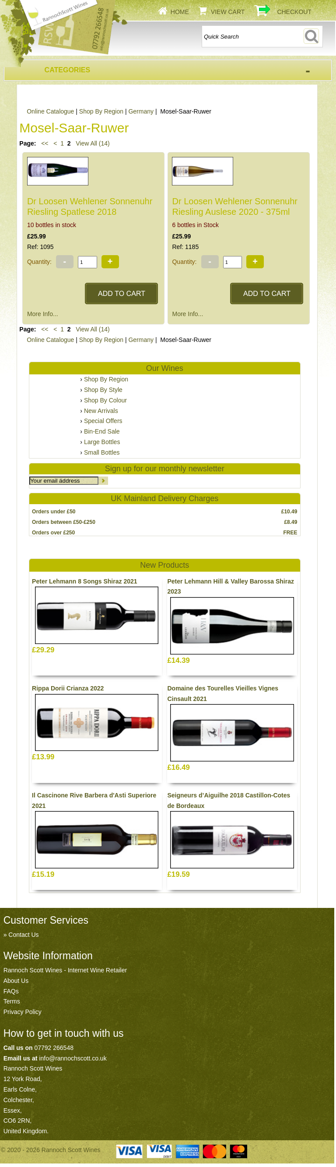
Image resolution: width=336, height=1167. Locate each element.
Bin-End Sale (102, 431)
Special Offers (103, 420)
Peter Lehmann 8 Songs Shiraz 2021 (84, 581)
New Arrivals (101, 410)
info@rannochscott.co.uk (72, 1058)
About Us (16, 980)
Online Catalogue (50, 111)
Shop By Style (103, 389)
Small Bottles (102, 452)
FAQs (11, 991)
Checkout (294, 11)
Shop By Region (101, 111)
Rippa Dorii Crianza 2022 (68, 688)
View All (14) (91, 143)
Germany (141, 111)
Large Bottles (102, 441)
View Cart (228, 11)
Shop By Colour (105, 400)
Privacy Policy (23, 1011)
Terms (12, 1001)
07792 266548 (54, 1047)
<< (44, 143)
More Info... (42, 313)
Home (180, 11)
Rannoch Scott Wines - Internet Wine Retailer (65, 970)
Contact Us (23, 934)
